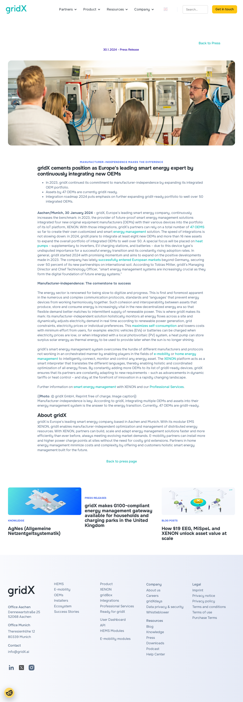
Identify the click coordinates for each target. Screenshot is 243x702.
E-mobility (62, 589)
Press (150, 637)
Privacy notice (203, 595)
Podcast (152, 649)
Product (106, 584)
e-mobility (162, 354)
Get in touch (224, 9)
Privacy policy (203, 601)
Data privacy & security (165, 607)
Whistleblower (157, 612)
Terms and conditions (209, 607)
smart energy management (95, 387)
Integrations (109, 600)
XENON (170, 358)
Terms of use (202, 612)
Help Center (155, 654)
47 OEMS (197, 227)
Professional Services (167, 387)
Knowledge (155, 632)
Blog (149, 626)
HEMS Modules (112, 631)
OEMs (58, 595)
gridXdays (154, 601)
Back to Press (209, 43)
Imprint (197, 590)
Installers (61, 600)
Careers (152, 595)
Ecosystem (62, 606)
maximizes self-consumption (154, 325)
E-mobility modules (115, 639)
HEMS (59, 584)
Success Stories (66, 611)
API (102, 625)
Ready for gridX (112, 611)
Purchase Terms (204, 618)
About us (153, 590)
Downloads (155, 643)
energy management (129, 231)
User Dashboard (113, 619)
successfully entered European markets (129, 260)
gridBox (106, 595)
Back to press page (121, 461)
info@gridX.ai (18, 652)
